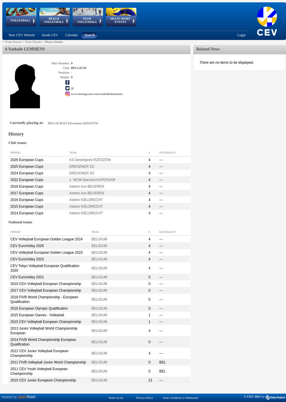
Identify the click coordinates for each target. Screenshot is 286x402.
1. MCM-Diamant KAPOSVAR (92, 180)
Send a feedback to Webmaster (180, 397)
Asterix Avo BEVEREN (86, 186)
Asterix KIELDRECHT (86, 200)
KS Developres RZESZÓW (90, 160)
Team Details (33, 41)
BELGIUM (99, 239)
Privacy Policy (144, 397)
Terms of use (115, 397)
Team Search (13, 41)
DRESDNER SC (81, 167)
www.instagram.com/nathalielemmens (96, 94)
